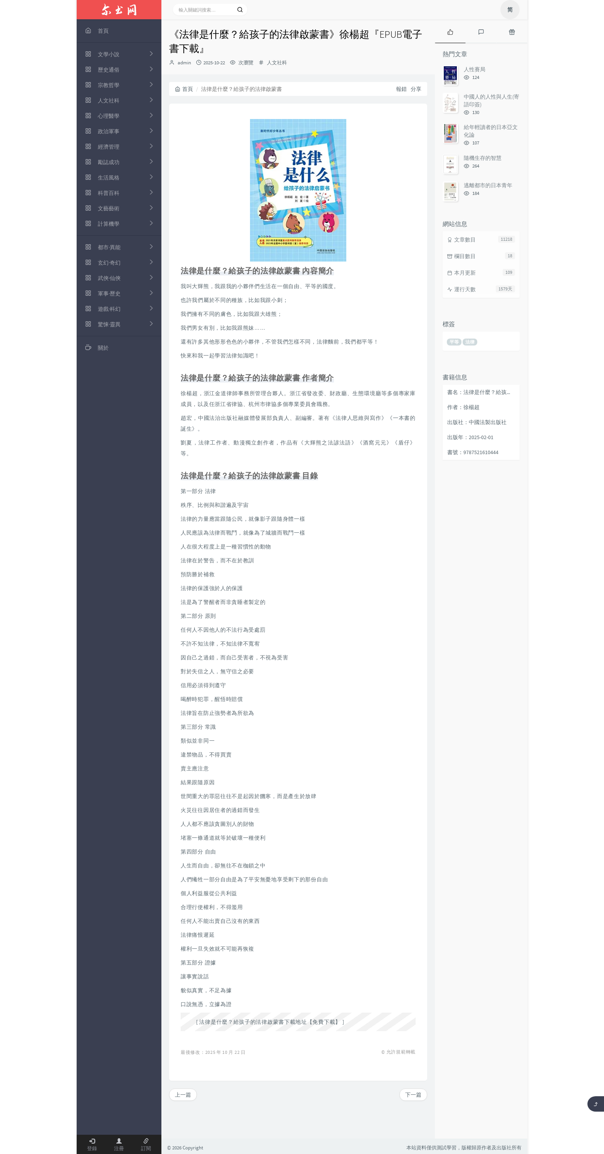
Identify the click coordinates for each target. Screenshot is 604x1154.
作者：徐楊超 (463, 407)
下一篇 (413, 1094)
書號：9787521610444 (472, 452)
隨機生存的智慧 (483, 157)
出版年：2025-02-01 (470, 437)
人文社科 (277, 62)
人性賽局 (474, 69)
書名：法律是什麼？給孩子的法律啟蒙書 (481, 392)
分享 (416, 89)
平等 (454, 342)
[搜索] (240, 9)
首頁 (184, 89)
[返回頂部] (595, 1104)
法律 (470, 342)
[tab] (450, 31)
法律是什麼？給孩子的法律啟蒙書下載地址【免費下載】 (270, 1021)
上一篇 (183, 1094)
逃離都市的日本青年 (488, 185)
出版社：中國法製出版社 (477, 422)
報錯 (401, 89)
